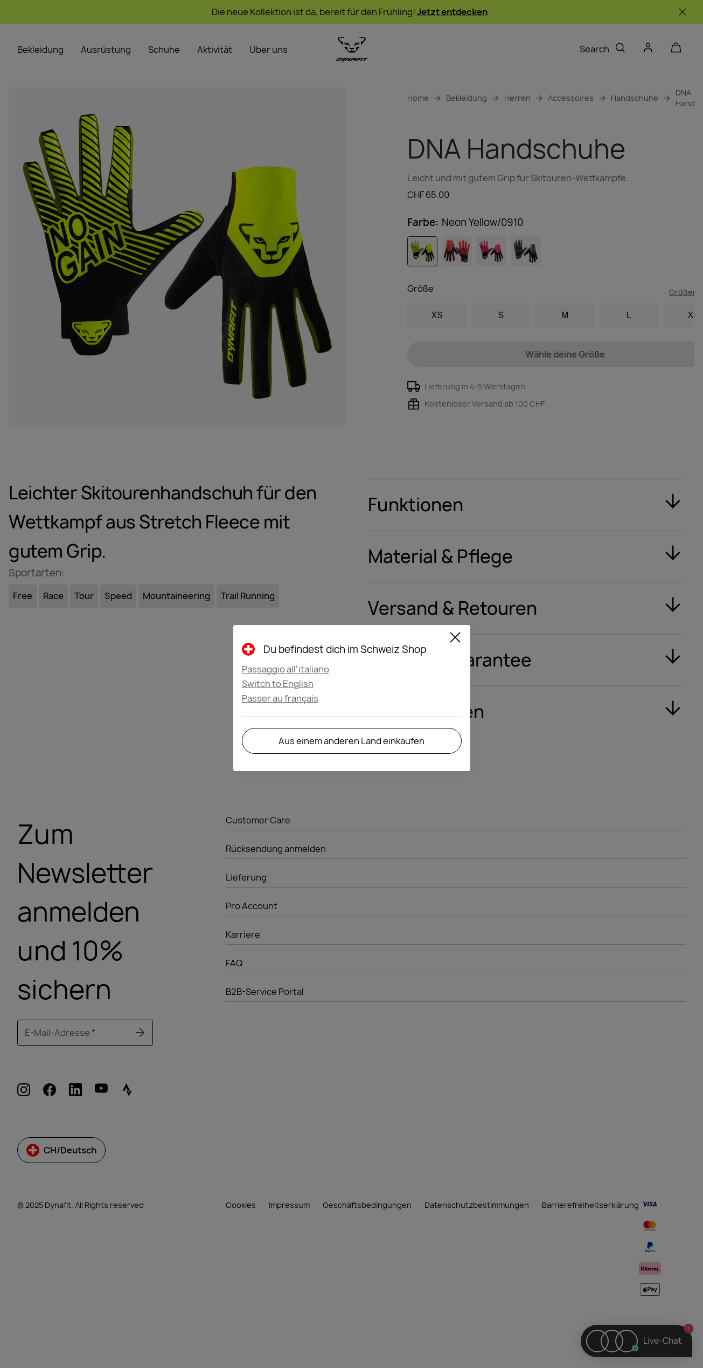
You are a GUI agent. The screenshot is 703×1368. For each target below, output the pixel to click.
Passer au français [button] (280, 698)
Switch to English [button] (278, 683)
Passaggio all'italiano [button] (285, 669)
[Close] (455, 639)
